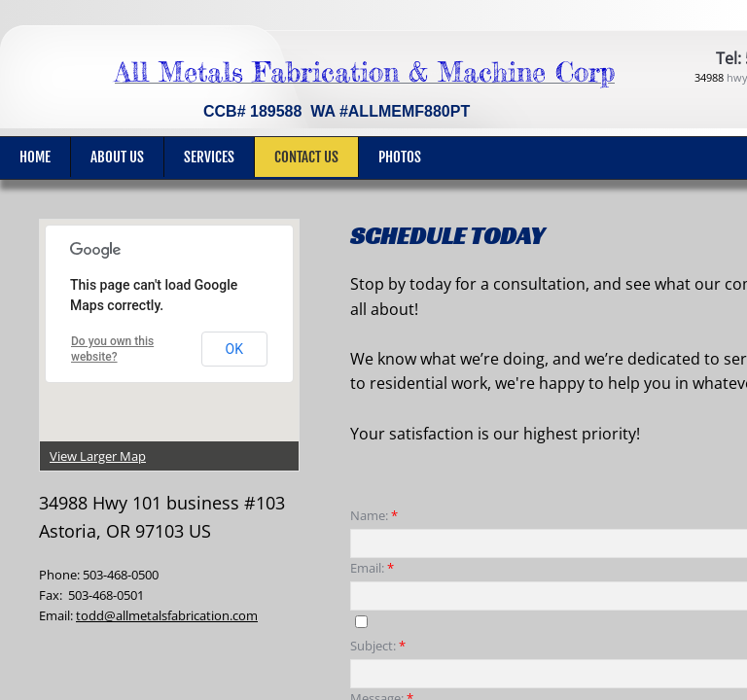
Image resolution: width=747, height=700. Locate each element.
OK (234, 349)
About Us (117, 157)
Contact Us (306, 157)
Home (35, 157)
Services (209, 157)
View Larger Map (98, 456)
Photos (399, 157)
